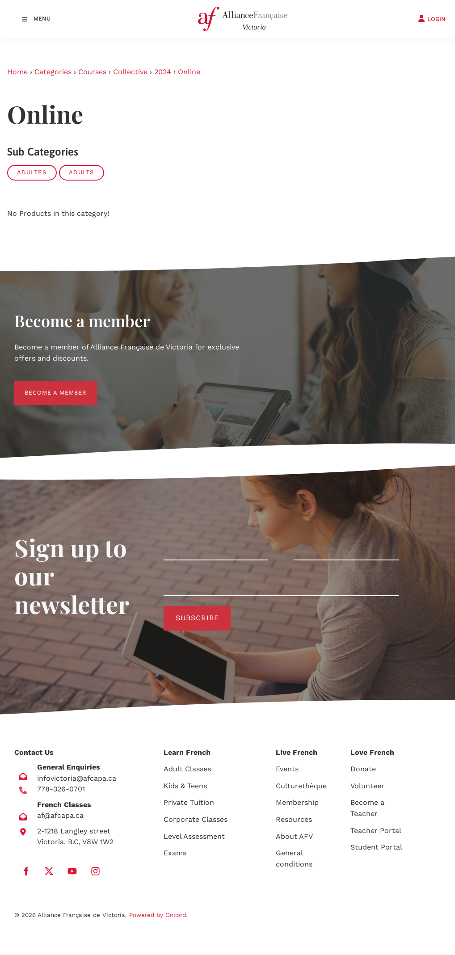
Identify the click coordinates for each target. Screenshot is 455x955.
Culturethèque (301, 786)
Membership (297, 802)
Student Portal (376, 847)
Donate (363, 769)
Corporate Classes (196, 819)
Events (287, 769)
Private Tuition (189, 802)
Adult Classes (187, 769)
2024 (162, 71)
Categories (53, 71)
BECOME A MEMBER (45, 386)
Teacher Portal (375, 830)
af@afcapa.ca (60, 815)
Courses (92, 71)
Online (189, 71)
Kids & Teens (185, 786)
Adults (81, 172)
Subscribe (197, 618)
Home (17, 71)
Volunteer (367, 786)
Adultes (32, 172)
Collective (130, 71)
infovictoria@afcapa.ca (76, 778)
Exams (175, 853)
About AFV (294, 836)
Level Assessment (194, 836)
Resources (294, 819)
